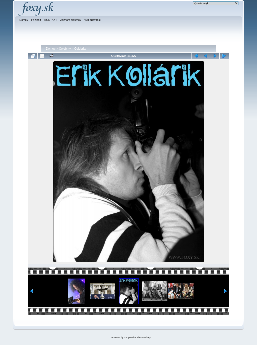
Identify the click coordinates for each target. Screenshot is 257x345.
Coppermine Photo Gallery (137, 337)
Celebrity (65, 48)
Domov (50, 48)
